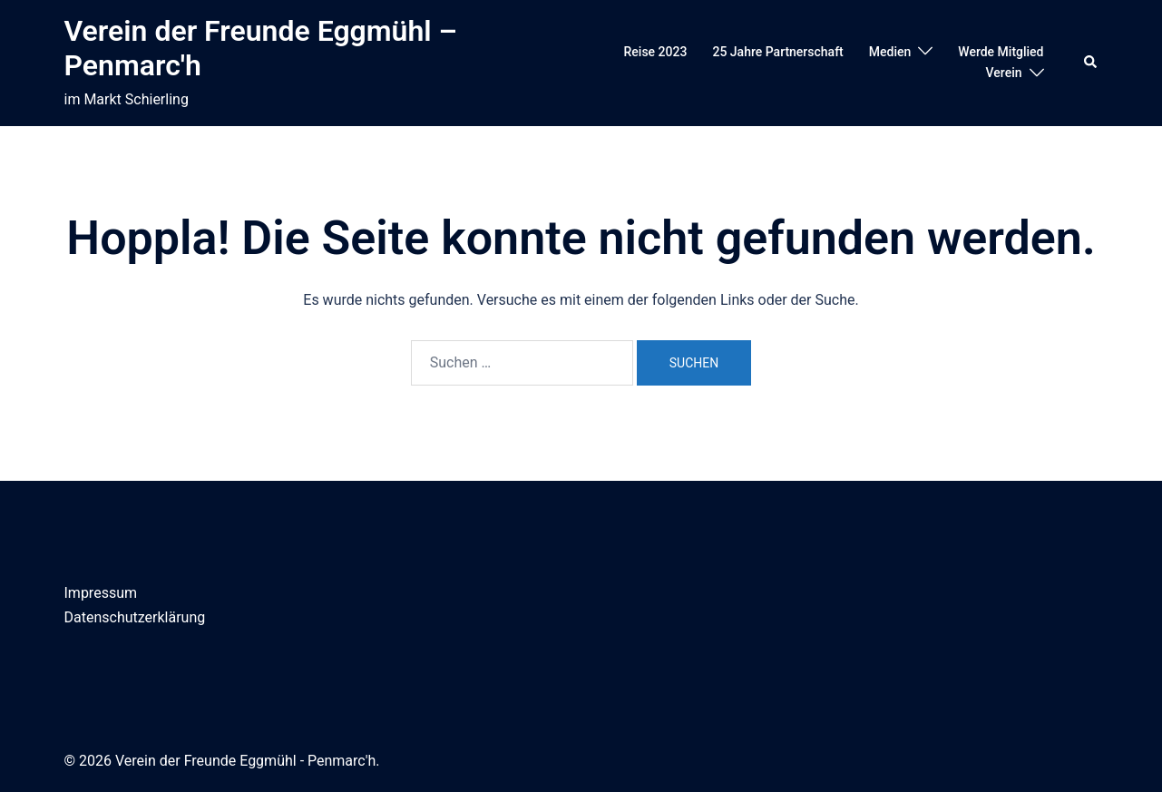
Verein (1004, 72)
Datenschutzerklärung (135, 617)
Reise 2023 (656, 51)
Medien (890, 51)
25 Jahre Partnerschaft (777, 51)
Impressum (101, 592)
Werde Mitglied (1000, 51)
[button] (1091, 62)
